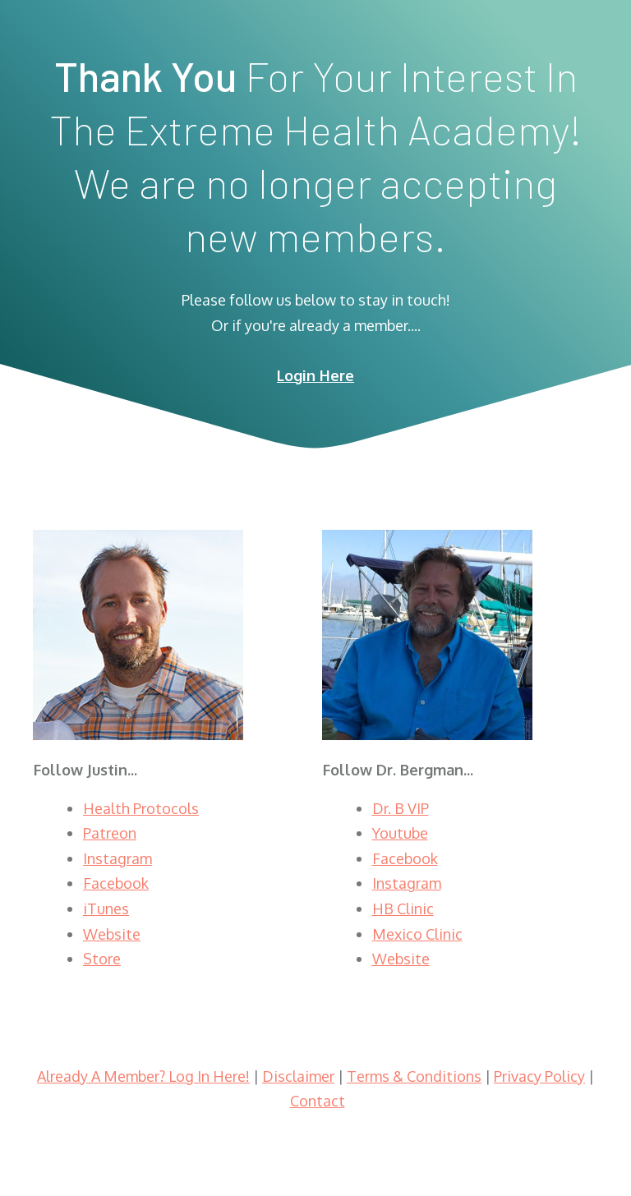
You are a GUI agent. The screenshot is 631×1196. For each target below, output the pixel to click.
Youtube (400, 833)
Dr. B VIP (400, 808)
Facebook (116, 883)
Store (102, 959)
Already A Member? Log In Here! (143, 1076)
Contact (317, 1101)
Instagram (117, 858)
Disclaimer (298, 1076)
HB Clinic (403, 908)
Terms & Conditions (414, 1076)
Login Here (315, 375)
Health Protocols (141, 808)
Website (111, 934)
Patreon (109, 833)
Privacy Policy (539, 1076)
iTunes (106, 908)
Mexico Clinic (417, 934)
